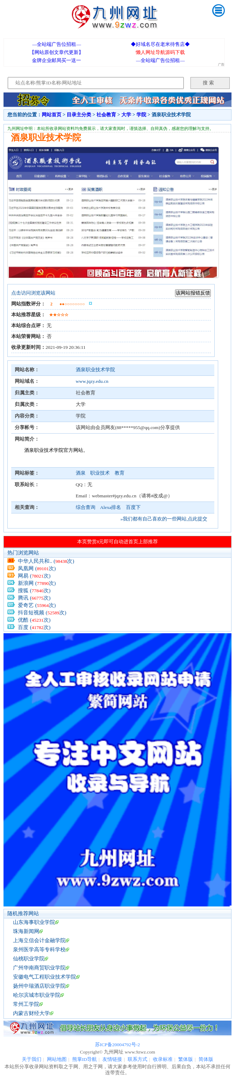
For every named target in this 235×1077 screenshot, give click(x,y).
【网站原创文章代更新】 (56, 52)
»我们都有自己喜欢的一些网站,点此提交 (163, 519)
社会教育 (106, 114)
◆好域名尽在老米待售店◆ (160, 44)
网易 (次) (34, 576)
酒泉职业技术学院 (95, 369)
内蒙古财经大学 (31, 1013)
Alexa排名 (110, 507)
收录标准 (163, 1059)
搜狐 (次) (34, 590)
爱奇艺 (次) (37, 605)
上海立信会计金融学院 (39, 940)
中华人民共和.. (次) (46, 561)
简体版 (206, 1059)
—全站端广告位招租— (56, 44)
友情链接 (112, 1059)
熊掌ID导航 (84, 1059)
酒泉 (81, 473)
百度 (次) (34, 627)
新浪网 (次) (37, 583)
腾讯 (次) (34, 598)
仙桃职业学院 (29, 958)
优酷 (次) (34, 620)
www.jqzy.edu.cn (92, 381)
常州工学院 (26, 1004)
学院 (141, 114)
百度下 (133, 507)
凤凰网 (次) (37, 568)
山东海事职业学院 (34, 922)
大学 (126, 114)
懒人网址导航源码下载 (160, 52)
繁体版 (185, 1059)
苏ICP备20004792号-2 (117, 1044)
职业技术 (100, 473)
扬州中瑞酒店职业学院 (39, 986)
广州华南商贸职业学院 (39, 968)
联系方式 (137, 1059)
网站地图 (57, 1059)
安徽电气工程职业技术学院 (44, 977)
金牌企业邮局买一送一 (56, 60)
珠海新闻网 (26, 931)
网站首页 (51, 114)
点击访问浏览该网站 (33, 293)
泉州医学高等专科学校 (39, 949)
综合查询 (85, 507)
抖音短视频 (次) (42, 612)
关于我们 (31, 1059)
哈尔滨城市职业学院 (36, 995)
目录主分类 (79, 114)
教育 (120, 473)
